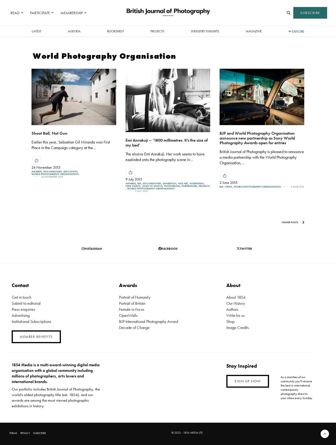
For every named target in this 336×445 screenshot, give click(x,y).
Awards (37, 171)
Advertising (21, 315)
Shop (230, 321)
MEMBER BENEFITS (36, 336)
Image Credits (237, 327)
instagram (91, 248)
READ (15, 12)
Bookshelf (115, 31)
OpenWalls (128, 315)
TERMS (13, 433)
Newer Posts (293, 222)
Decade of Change (134, 327)
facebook (168, 248)
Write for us (235, 315)
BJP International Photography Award (148, 321)
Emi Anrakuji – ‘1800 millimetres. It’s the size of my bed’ (167, 142)
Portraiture (189, 186)
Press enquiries (23, 309)
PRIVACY (25, 433)
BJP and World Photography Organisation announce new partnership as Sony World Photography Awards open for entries (257, 137)
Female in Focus (131, 309)
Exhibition (169, 183)
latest (36, 31)
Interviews (197, 183)
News (228, 186)
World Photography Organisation (55, 174)
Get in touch (21, 297)
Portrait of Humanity (134, 297)
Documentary (52, 171)
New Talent (133, 186)
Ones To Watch (152, 186)
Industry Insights (205, 31)
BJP (139, 183)
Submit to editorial (26, 303)
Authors (232, 309)
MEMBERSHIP (71, 12)
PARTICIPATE (40, 12)
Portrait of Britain (132, 303)
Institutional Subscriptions (31, 321)
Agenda (74, 31)
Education (70, 171)
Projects (157, 31)
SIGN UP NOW (247, 381)
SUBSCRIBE (310, 12)
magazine (254, 31)
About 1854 (235, 297)
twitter (244, 248)
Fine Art (183, 183)
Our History (235, 303)
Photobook (172, 186)
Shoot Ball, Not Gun (49, 133)
